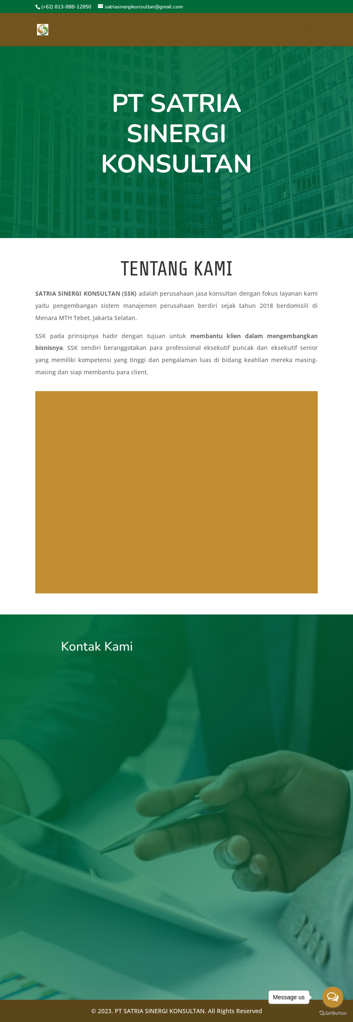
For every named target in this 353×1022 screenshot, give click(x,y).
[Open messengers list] (332, 997)
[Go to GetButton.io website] (332, 1013)
